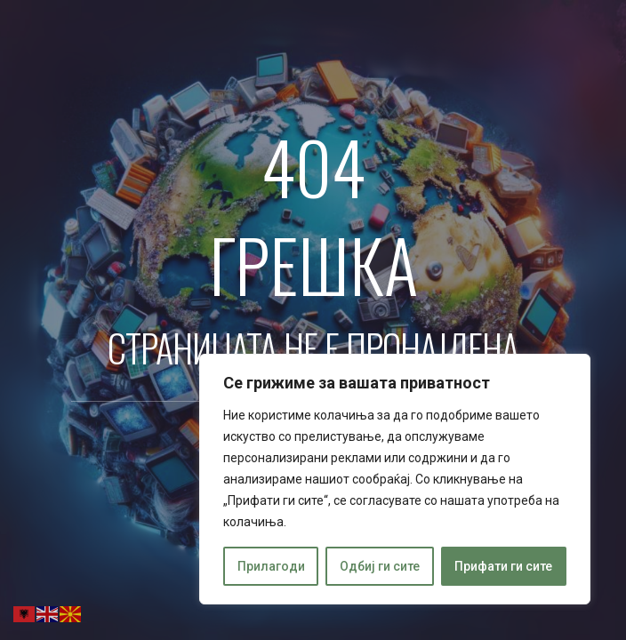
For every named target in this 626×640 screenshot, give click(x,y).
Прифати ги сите (503, 566)
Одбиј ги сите (380, 566)
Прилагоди (271, 566)
